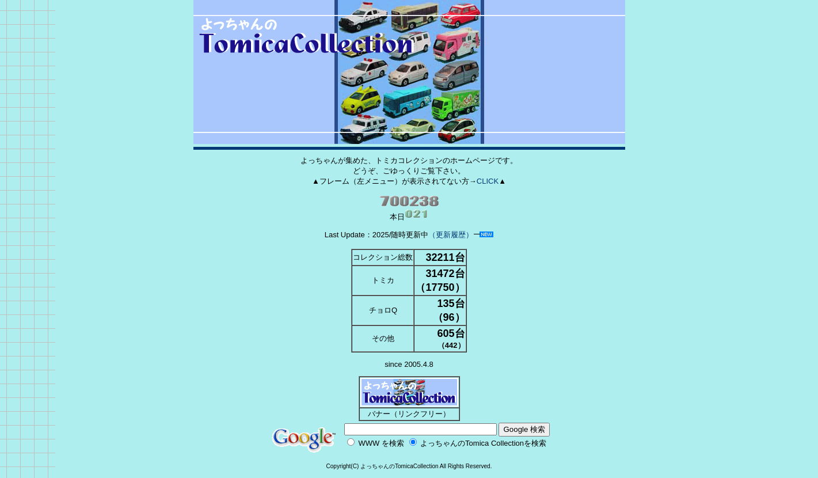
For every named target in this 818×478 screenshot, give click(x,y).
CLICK (488, 181)
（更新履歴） (450, 234)
